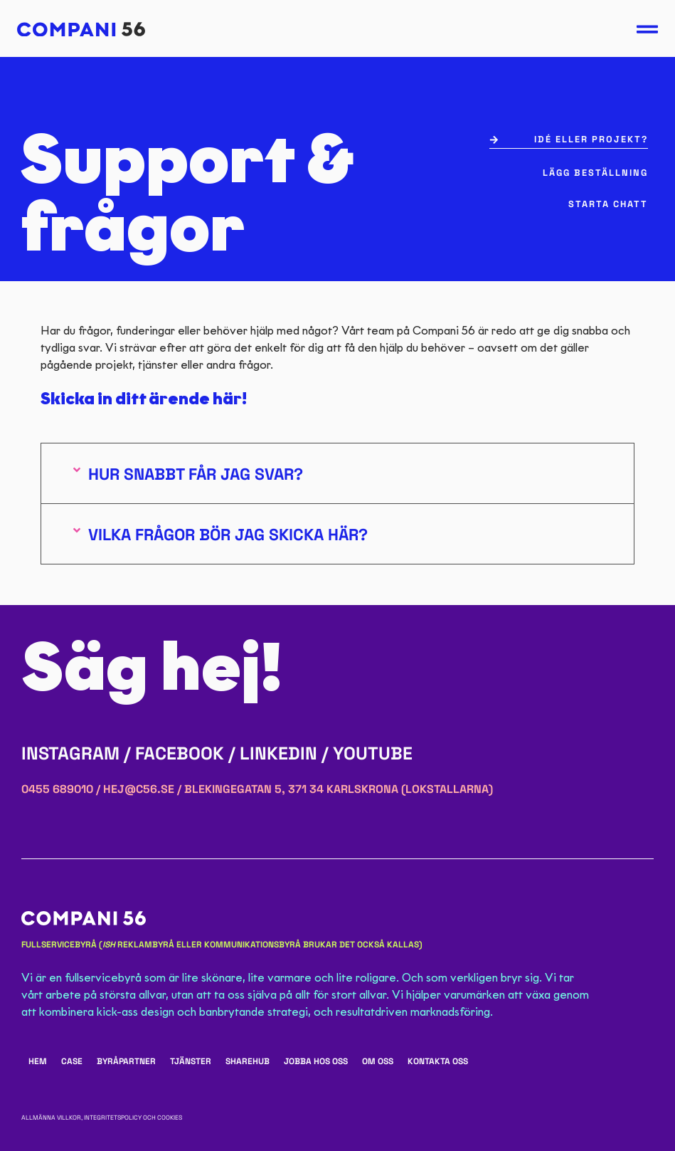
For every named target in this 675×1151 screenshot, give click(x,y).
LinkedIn (278, 753)
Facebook (179, 753)
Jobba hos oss (316, 1061)
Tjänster (190, 1061)
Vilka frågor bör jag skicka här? (228, 535)
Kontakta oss (438, 1061)
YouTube (373, 753)
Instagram (70, 753)
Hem (37, 1061)
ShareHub (247, 1061)
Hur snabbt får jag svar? (195, 474)
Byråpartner (126, 1061)
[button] (337, 473)
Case (72, 1061)
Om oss (377, 1061)
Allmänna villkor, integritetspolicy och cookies (101, 1117)
